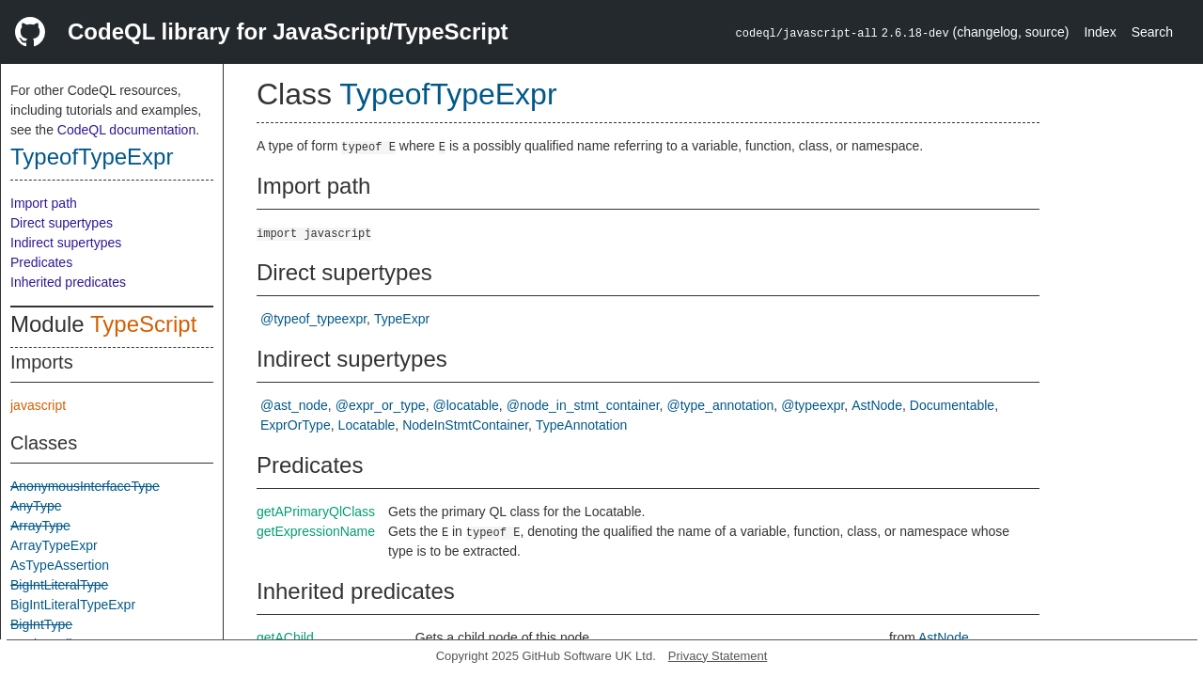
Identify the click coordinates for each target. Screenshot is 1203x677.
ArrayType (40, 525)
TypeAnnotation (581, 425)
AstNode (876, 405)
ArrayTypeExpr (54, 545)
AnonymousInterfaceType (85, 486)
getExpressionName (316, 531)
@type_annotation (719, 405)
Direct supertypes (61, 222)
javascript (38, 405)
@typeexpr (812, 405)
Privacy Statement (718, 656)
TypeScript (143, 324)
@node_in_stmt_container (583, 405)
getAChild (285, 637)
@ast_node (294, 405)
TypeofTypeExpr (91, 156)
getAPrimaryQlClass (316, 511)
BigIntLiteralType (59, 584)
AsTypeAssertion (59, 565)
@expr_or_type (381, 405)
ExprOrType (295, 425)
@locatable (466, 405)
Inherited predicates (68, 282)
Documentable (952, 405)
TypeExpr (402, 318)
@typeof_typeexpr (313, 318)
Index (1100, 31)
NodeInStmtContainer (465, 425)
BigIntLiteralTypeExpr (72, 604)
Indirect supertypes (65, 242)
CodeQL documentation (126, 129)
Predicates (41, 262)
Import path (43, 203)
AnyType (35, 505)
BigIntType (41, 624)
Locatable (367, 425)
